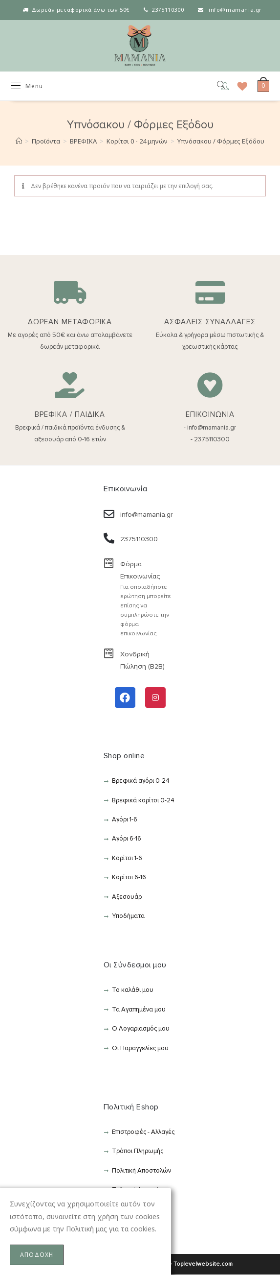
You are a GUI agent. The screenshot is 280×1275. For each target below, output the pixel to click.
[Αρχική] (19, 141)
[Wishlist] (239, 86)
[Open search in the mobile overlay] (214, 86)
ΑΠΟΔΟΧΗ (36, 1255)
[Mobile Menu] (27, 86)
